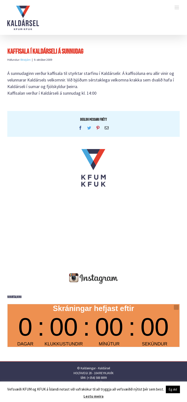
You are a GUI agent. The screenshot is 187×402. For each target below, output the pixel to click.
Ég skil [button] (173, 389)
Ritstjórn (25, 59)
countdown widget (93, 325)
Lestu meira (93, 396)
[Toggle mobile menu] (177, 7)
